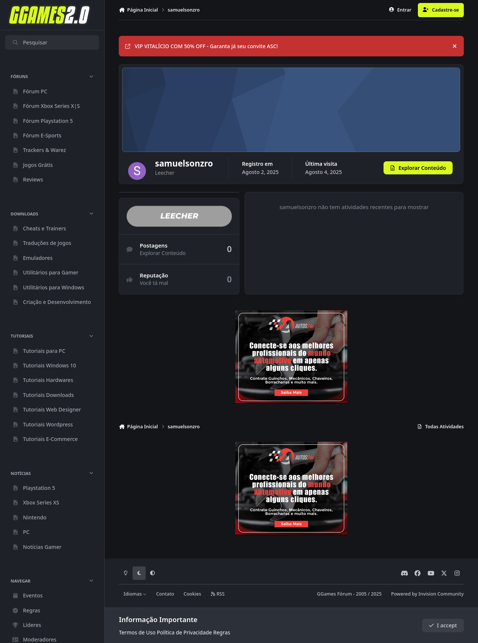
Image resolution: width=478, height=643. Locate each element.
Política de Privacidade (184, 632)
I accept (443, 625)
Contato (165, 594)
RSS (218, 594)
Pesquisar (29, 42)
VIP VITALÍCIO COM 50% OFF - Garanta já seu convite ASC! (201, 46)
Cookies (192, 594)
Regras (221, 632)
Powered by (427, 594)
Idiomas (135, 594)
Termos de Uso (137, 632)
